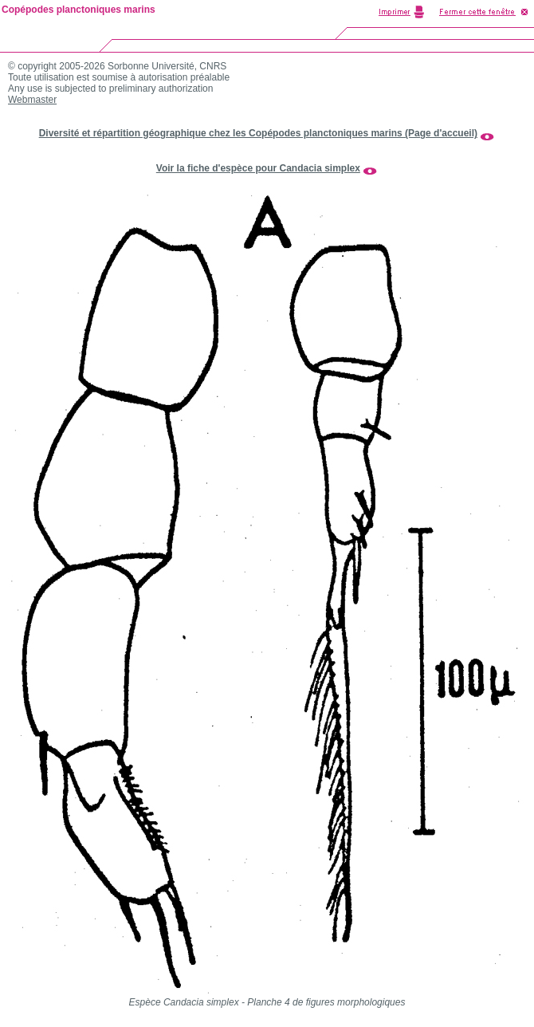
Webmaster (32, 99)
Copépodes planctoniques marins (78, 9)
